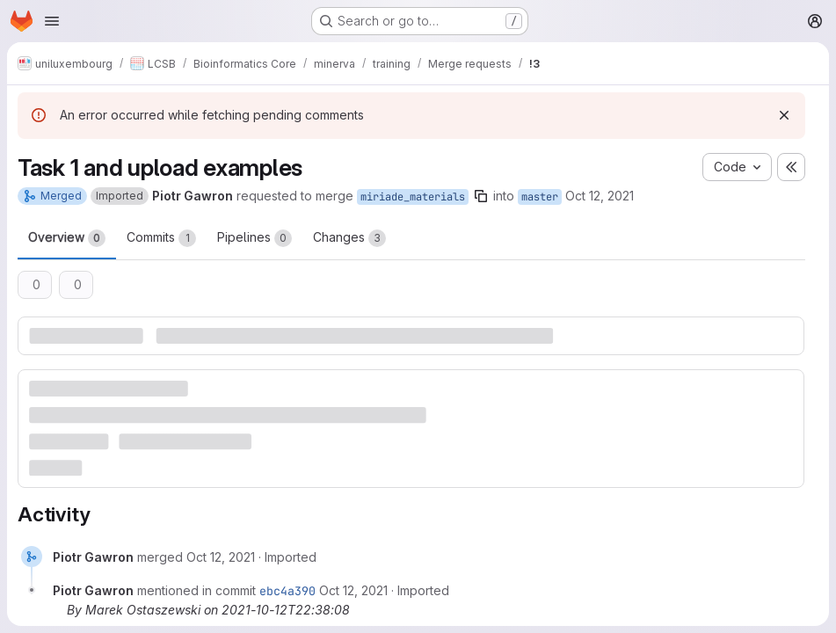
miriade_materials (412, 197)
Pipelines (254, 238)
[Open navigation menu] (52, 21)
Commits (161, 238)
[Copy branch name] (480, 196)
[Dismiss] (784, 115)
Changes (349, 238)
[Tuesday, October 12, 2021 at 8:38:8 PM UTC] (220, 556)
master (539, 197)
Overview (66, 238)
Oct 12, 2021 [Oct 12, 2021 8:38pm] (599, 195)
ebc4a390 (287, 591)
